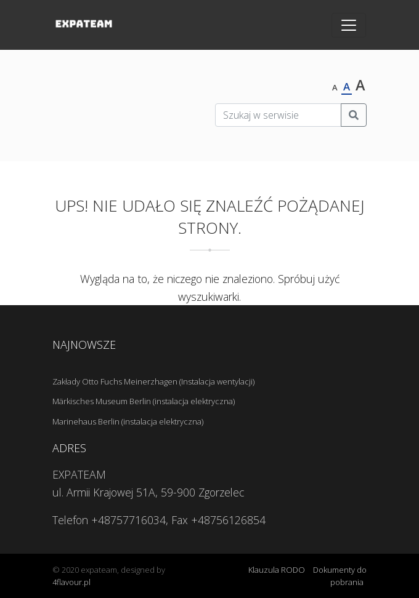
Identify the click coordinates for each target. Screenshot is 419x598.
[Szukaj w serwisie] (278, 115)
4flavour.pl (71, 582)
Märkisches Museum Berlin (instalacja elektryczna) (143, 401)
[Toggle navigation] (349, 25)
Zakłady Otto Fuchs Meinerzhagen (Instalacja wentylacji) (153, 381)
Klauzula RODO (276, 569)
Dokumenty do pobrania (340, 576)
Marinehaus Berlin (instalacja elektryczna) (127, 421)
